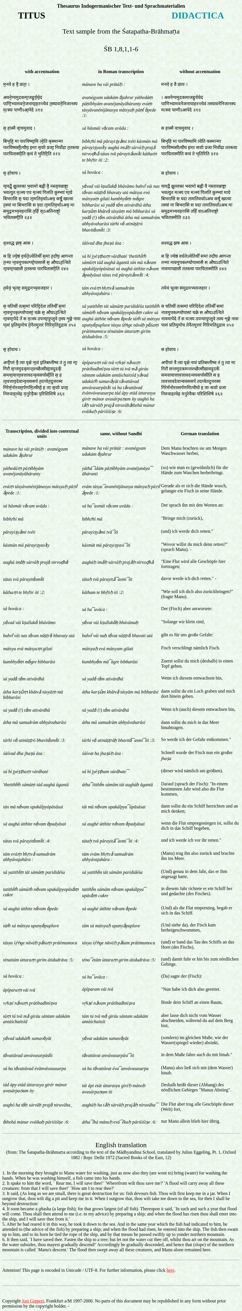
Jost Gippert (33, 1300)
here (170, 1270)
